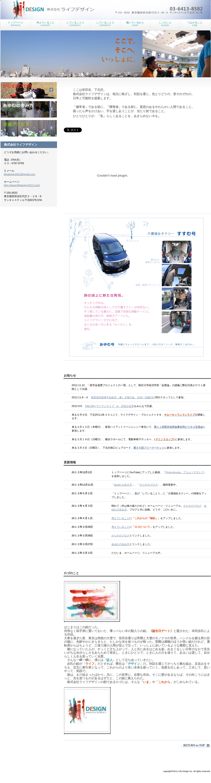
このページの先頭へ (196, 745)
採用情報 (28, 109)
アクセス (28, 128)
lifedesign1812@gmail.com (20, 174)
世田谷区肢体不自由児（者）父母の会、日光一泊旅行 (122, 397)
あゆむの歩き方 (123, 484)
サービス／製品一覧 (28, 90)
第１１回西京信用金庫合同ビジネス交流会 (178, 426)
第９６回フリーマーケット (148, 447)
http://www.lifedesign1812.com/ (22, 185)
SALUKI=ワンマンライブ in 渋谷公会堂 (109, 406)
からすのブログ (149, 484)
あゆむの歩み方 (120, 544)
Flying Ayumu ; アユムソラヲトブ (184, 472)
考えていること (120, 518)
